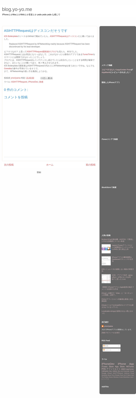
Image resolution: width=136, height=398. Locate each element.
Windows (116, 377)
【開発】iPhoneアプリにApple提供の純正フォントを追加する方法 (118, 288)
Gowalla (7, 68)
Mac (110, 371)
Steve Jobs (130, 375)
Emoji (132, 373)
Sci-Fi (125, 375)
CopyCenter (129, 369)
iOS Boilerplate (11, 36)
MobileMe (104, 375)
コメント (107, 350)
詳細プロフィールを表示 (111, 333)
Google (104, 373)
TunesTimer (87, 54)
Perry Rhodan (116, 375)
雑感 (41, 82)
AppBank (106, 72)
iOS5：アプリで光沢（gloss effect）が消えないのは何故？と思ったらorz (122, 277)
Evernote (126, 371)
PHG (104, 369)
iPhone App (126, 363)
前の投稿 (90, 164)
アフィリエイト (113, 369)
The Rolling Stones (107, 377)
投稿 (105, 346)
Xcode (121, 377)
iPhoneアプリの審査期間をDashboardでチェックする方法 (122, 259)
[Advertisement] (118, 43)
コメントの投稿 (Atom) (52, 172)
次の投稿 (9, 164)
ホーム (49, 164)
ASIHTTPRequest (19, 82)
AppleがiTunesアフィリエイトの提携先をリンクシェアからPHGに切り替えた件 (122, 247)
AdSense (126, 373)
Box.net (120, 371)
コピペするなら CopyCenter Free (116, 70)
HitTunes (130, 366)
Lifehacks (105, 371)
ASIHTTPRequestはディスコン (64, 36)
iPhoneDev (33, 82)
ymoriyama (108, 326)
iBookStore (126, 377)
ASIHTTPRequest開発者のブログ (42, 52)
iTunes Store (108, 366)
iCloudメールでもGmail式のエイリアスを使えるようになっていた (117, 306)
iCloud (110, 373)
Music (109, 375)
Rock (121, 375)
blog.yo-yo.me (17, 9)
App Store (120, 366)
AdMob (115, 371)
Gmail (132, 371)
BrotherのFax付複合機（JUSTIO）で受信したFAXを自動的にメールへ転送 (118, 240)
